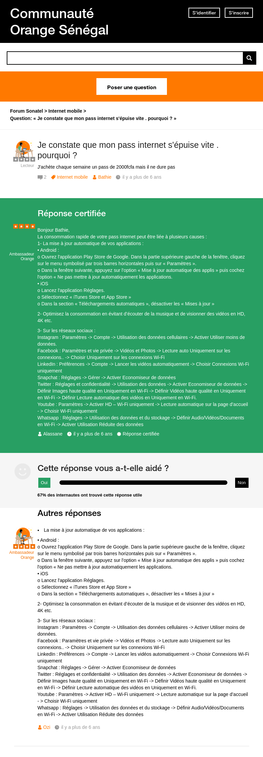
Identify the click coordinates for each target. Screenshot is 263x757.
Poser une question (131, 86)
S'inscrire (239, 13)
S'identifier (204, 13)
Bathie (105, 177)
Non (242, 482)
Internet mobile (72, 177)
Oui (44, 482)
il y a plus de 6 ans (93, 433)
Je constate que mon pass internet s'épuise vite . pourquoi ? (128, 150)
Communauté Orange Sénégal (59, 21)
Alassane (53, 433)
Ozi (46, 727)
